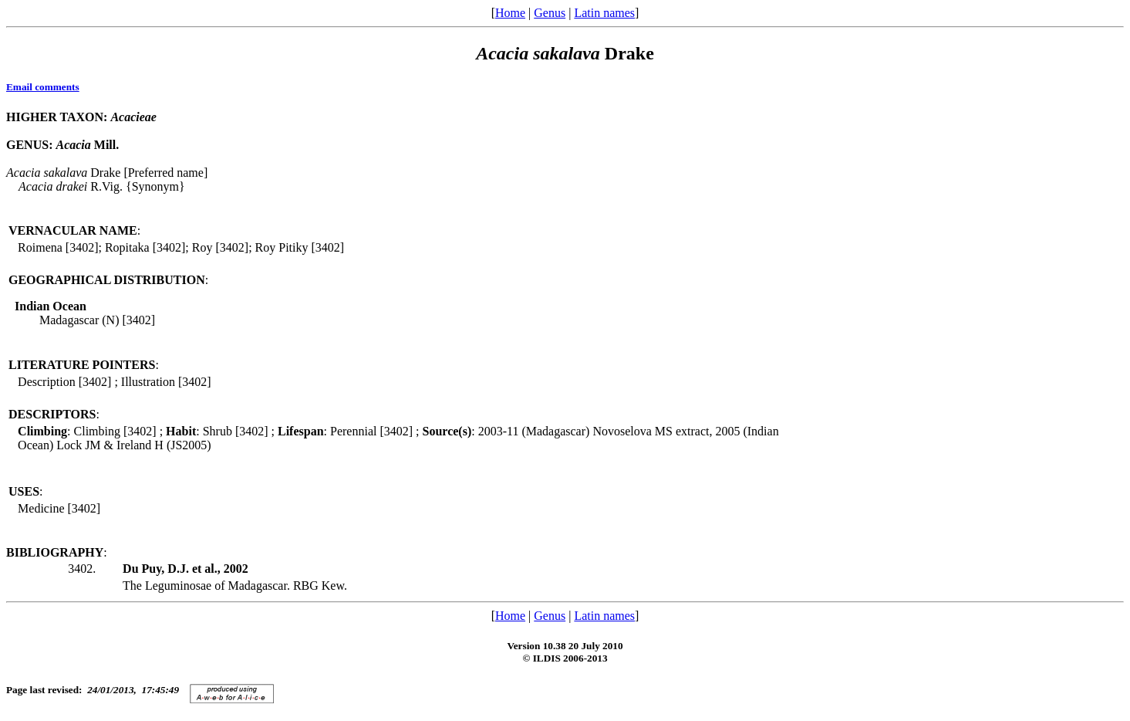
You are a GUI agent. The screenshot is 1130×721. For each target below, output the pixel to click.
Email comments (42, 87)
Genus (549, 12)
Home (510, 12)
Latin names (604, 12)
